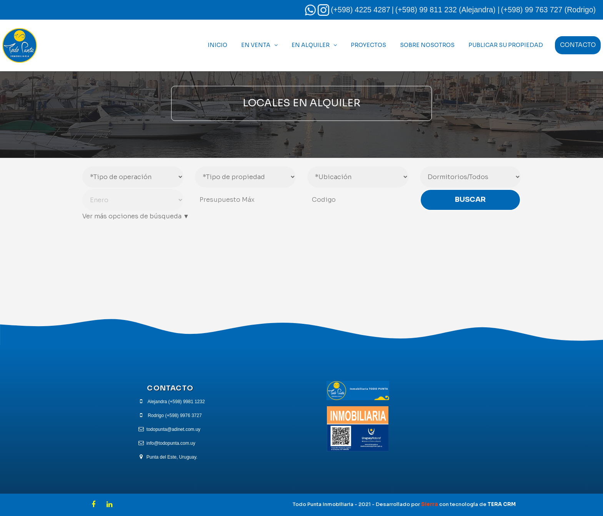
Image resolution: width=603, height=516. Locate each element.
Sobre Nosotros (427, 45)
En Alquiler (311, 45)
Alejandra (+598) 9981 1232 (176, 401)
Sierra (430, 504)
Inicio (217, 45)
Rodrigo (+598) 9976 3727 (175, 415)
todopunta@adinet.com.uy (173, 429)
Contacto (578, 45)
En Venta (255, 45)
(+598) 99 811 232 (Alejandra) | (447, 9)
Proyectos (368, 45)
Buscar (470, 199)
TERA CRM (502, 504)
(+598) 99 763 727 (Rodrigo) (548, 9)
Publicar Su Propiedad (505, 45)
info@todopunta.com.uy (171, 443)
